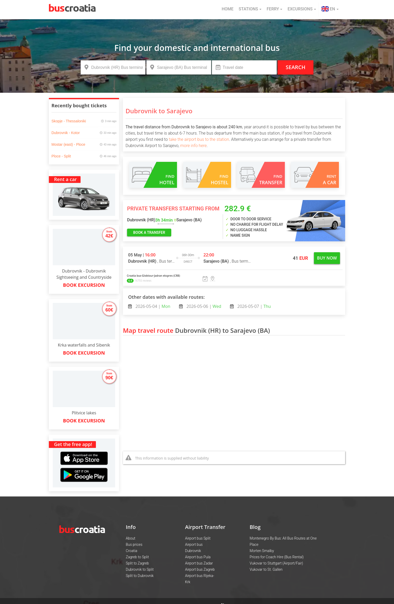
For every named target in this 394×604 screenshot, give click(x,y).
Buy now (327, 258)
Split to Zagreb (137, 563)
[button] (330, 10)
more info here (193, 145)
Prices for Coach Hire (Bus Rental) (277, 557)
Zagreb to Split (137, 557)
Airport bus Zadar (199, 563)
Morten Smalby (262, 551)
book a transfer (149, 232)
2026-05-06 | (203, 306)
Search (295, 67)
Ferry (274, 8)
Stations (250, 8)
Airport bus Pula (198, 557)
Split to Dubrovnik (140, 576)
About (130, 538)
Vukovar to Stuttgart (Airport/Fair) (276, 563)
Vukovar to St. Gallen (266, 569)
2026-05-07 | (253, 306)
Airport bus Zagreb (200, 569)
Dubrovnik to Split (140, 569)
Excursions (301, 8)
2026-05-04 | (152, 306)
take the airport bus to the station (199, 139)
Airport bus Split (198, 538)
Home (227, 8)
